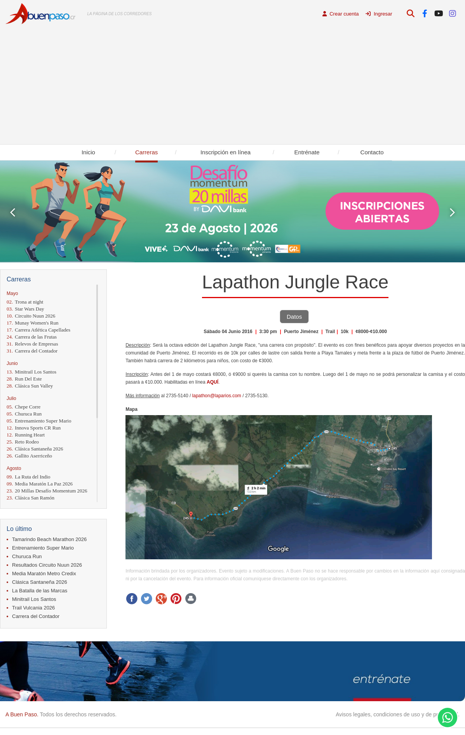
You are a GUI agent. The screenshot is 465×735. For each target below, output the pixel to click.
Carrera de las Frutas (32, 337)
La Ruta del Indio (29, 477)
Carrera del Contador (32, 351)
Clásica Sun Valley (30, 386)
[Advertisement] (232, 85)
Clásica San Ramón (30, 498)
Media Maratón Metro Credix (44, 573)
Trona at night (25, 302)
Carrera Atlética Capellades (38, 330)
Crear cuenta (340, 14)
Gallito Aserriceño (29, 456)
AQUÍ (212, 382)
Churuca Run (24, 414)
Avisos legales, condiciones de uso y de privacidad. (398, 714)
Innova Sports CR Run (34, 428)
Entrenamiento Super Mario (39, 421)
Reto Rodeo (23, 442)
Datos (294, 316)
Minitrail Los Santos (31, 372)
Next (452, 212)
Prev (12, 212)
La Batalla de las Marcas (39, 591)
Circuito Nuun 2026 (31, 316)
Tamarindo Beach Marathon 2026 (49, 539)
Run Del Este (24, 379)
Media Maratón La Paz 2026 (40, 484)
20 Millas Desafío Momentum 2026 (47, 491)
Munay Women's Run (33, 323)
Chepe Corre (23, 407)
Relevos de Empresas (32, 344)
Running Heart (26, 435)
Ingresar (379, 14)
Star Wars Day (25, 309)
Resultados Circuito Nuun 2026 (47, 565)
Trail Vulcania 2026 (33, 608)
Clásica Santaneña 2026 (35, 449)
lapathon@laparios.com (216, 395)
